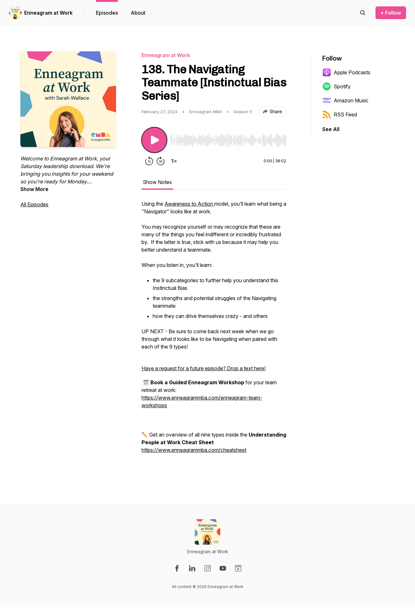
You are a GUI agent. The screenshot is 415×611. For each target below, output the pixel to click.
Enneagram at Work (48, 13)
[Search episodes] (362, 13)
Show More (34, 189)
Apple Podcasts (346, 72)
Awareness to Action (189, 204)
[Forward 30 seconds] (160, 161)
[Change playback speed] (174, 161)
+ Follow (391, 13)
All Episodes (34, 204)
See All (330, 129)
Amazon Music (345, 100)
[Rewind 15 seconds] (149, 161)
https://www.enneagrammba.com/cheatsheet (194, 450)
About (138, 13)
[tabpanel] (214, 334)
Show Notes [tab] (157, 182)
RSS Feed (339, 114)
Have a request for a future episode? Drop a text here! (204, 368)
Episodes (107, 13)
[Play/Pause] (154, 140)
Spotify (336, 86)
